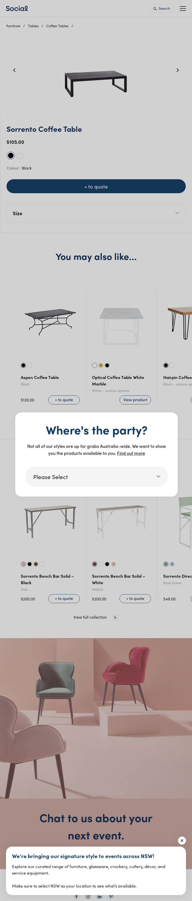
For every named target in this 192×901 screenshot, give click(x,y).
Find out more (131, 453)
